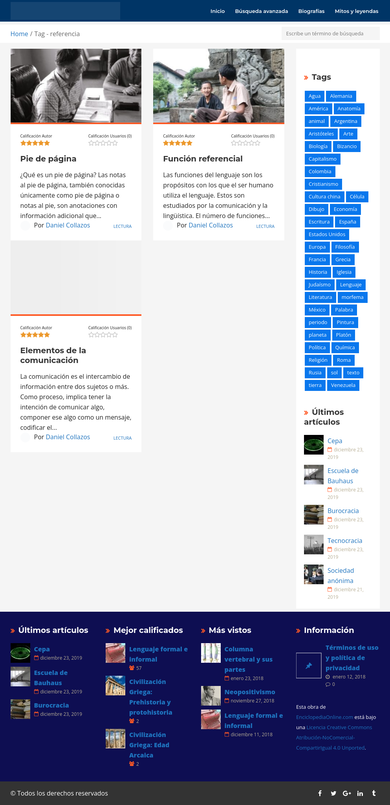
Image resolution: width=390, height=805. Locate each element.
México (317, 309)
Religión (318, 359)
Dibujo (316, 209)
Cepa (335, 440)
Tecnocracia (345, 540)
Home (19, 33)
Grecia (343, 259)
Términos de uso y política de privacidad (352, 657)
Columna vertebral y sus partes (249, 659)
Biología (318, 146)
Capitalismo (323, 158)
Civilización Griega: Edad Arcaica (149, 744)
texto (353, 372)
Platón (344, 334)
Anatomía (349, 108)
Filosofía (345, 246)
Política (317, 347)
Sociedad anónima (341, 575)
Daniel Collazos (68, 225)
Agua (314, 95)
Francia (317, 259)
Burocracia (343, 510)
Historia (318, 271)
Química (345, 347)
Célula (357, 196)
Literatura (320, 297)
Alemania (341, 95)
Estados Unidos (327, 234)
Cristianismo (323, 183)
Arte (348, 133)
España (347, 221)
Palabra (344, 309)
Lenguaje (351, 284)
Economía (345, 209)
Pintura (345, 322)
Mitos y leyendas (357, 11)
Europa (317, 246)
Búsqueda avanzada (261, 11)
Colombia (320, 171)
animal (317, 121)
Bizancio (347, 146)
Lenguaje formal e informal (158, 654)
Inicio (218, 11)
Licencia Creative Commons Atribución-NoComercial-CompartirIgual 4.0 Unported (334, 737)
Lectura (123, 226)
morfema (353, 297)
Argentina (345, 121)
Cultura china (325, 196)
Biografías (311, 11)
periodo (318, 322)
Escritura (319, 221)
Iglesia (344, 271)
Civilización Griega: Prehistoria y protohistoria (150, 697)
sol (334, 372)
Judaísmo (320, 284)
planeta (318, 334)
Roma (344, 359)
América (318, 108)
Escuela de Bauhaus (343, 475)
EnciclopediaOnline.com (324, 717)
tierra (315, 385)
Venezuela (343, 385)
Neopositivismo (250, 692)
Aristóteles (321, 133)
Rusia (315, 372)
